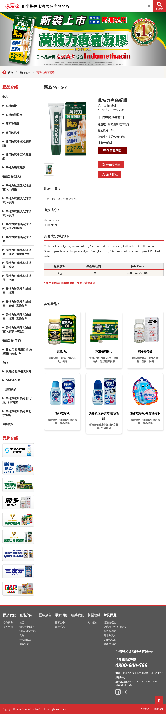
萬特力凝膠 (110, 631)
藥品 (5, 97)
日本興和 (8, 626)
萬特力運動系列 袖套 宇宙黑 (16, 413)
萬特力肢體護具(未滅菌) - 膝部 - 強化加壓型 (16, 252)
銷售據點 (109, 175)
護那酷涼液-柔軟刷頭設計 (16, 143)
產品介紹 (25, 72)
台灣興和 (8, 622)
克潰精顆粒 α (14, 114)
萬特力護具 (110, 635)
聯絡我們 (77, 615)
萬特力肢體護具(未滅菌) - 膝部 (16, 265)
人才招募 (92, 622)
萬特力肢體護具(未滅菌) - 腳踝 (16, 290)
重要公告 (60, 622)
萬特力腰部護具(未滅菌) (16, 239)
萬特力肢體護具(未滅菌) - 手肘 (16, 213)
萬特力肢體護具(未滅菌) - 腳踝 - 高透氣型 (16, 316)
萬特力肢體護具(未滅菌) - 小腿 (16, 278)
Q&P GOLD (13, 380)
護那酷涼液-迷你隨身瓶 (16, 156)
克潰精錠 (11, 106)
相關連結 (93, 615)
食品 (5, 362)
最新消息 (60, 626)
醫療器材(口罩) (11, 340)
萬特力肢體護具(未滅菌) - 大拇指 (16, 187)
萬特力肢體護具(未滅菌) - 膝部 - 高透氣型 (16, 303)
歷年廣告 (45, 615)
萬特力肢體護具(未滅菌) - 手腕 (16, 200)
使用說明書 (111, 165)
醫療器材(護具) (11, 176)
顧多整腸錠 (12, 123)
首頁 (10, 72)
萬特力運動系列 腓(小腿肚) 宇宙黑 (17, 400)
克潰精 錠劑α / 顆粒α (115, 626)
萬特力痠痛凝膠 (15, 167)
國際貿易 (7, 424)
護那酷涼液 (12, 132)
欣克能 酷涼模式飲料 (18, 371)
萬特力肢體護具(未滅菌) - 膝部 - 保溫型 (16, 329)
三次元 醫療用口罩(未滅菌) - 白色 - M (17, 351)
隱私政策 (159, 709)
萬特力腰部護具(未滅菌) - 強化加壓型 (16, 226)
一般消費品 (9, 389)
